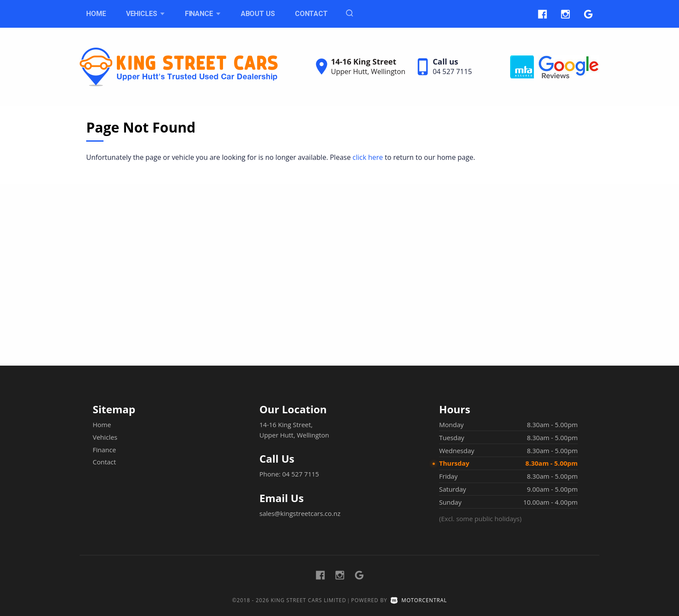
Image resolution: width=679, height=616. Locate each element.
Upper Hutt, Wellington (368, 71)
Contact (311, 14)
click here (367, 157)
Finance (203, 14)
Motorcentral (419, 600)
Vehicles (145, 14)
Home (96, 14)
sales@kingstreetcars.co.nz (299, 513)
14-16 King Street (363, 61)
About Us (258, 14)
